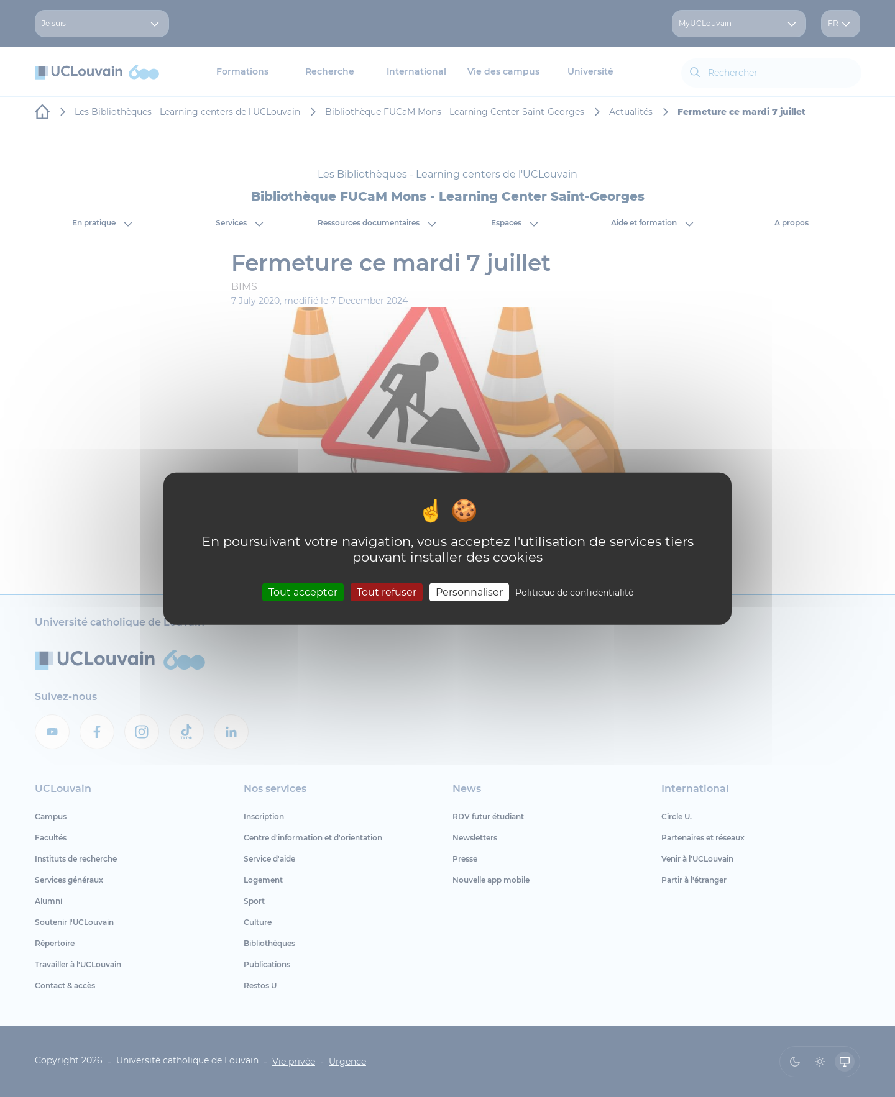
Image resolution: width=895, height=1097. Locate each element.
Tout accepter (302, 592)
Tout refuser (386, 592)
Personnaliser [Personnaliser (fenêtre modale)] (469, 592)
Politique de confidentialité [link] (574, 592)
